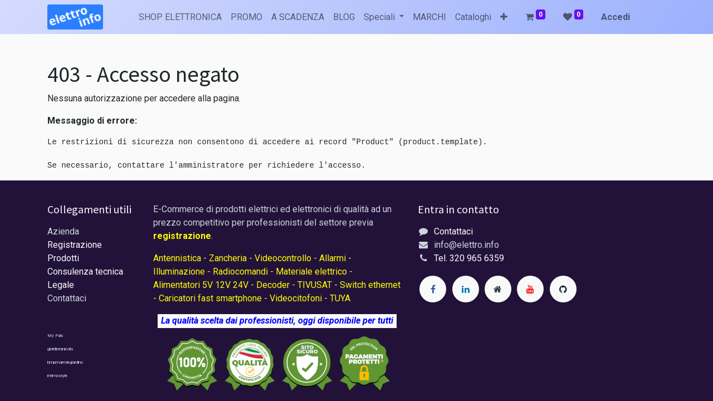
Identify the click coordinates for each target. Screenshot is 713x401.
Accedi (615, 17)
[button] (504, 17)
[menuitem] (180, 17)
